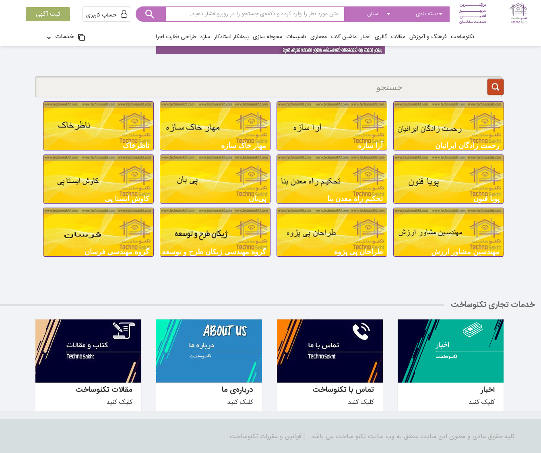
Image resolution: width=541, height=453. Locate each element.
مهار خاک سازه (243, 146)
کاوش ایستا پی (127, 199)
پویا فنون (486, 199)
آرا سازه (370, 146)
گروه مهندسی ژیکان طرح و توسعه (214, 252)
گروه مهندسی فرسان (117, 252)
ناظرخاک (136, 146)
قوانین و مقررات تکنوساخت (265, 436)
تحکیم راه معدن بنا (355, 199)
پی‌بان (257, 199)
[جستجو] (268, 86)
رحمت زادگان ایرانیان (467, 146)
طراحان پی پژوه (358, 252)
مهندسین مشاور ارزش (465, 252)
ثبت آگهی (48, 14)
